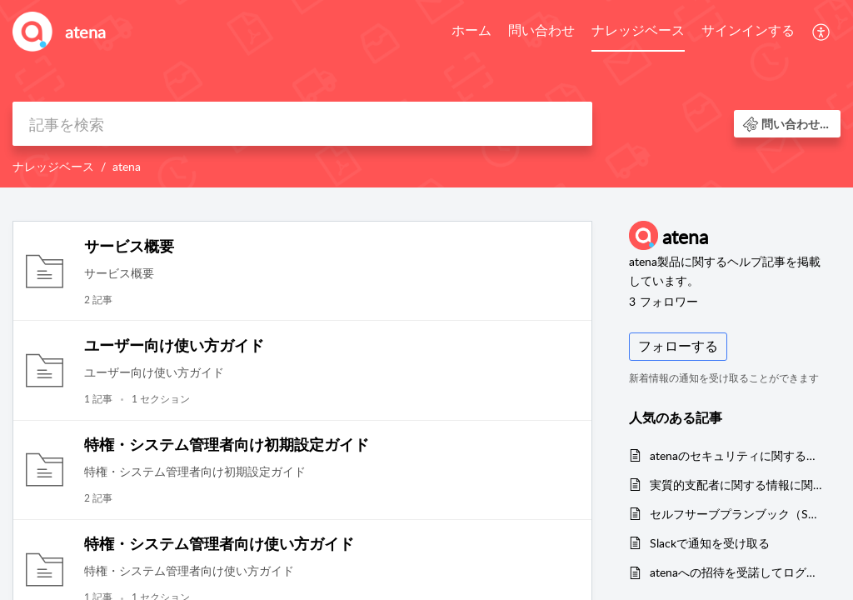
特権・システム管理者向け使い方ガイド (219, 543)
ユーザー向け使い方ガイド (174, 345)
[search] (302, 124)
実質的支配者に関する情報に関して (737, 484)
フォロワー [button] (663, 301)
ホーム (471, 30)
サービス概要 (129, 246)
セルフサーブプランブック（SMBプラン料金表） (737, 514)
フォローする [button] (678, 346)
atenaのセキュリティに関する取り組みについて (737, 455)
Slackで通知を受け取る (710, 543)
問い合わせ (541, 30)
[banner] (426, 94)
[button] (822, 31)
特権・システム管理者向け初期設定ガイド (226, 444)
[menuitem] (471, 32)
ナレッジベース (638, 30)
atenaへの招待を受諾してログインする (737, 572)
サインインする (748, 30)
